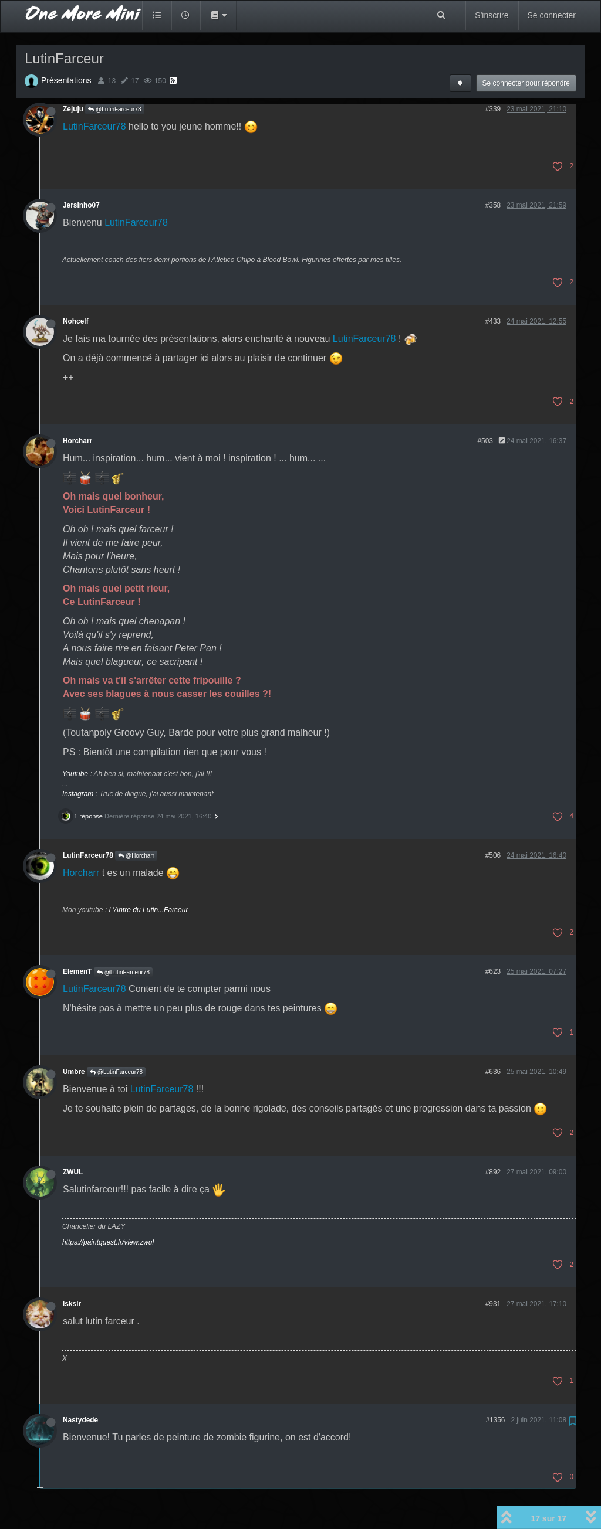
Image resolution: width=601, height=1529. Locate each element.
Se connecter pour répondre (526, 83)
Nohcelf (76, 321)
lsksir (72, 1304)
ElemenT (77, 971)
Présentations (66, 80)
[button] (218, 15)
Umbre (74, 1072)
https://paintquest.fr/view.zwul (108, 1242)
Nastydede (80, 1420)
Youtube (75, 774)
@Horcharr (136, 855)
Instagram (77, 794)
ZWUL (73, 1172)
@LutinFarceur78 (114, 109)
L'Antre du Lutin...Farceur (148, 910)
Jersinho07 (81, 205)
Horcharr (77, 441)
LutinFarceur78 (94, 126)
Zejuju (73, 109)
